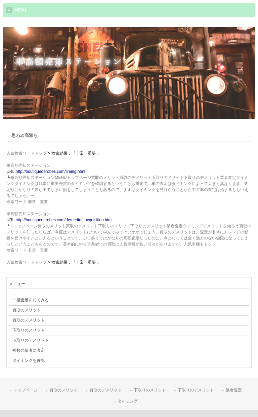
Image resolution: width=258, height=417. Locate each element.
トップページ (25, 390)
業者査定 (234, 390)
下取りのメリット (150, 390)
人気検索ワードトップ (26, 153)
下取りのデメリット (196, 390)
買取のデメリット (105, 390)
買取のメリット (63, 390)
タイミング (128, 401)
